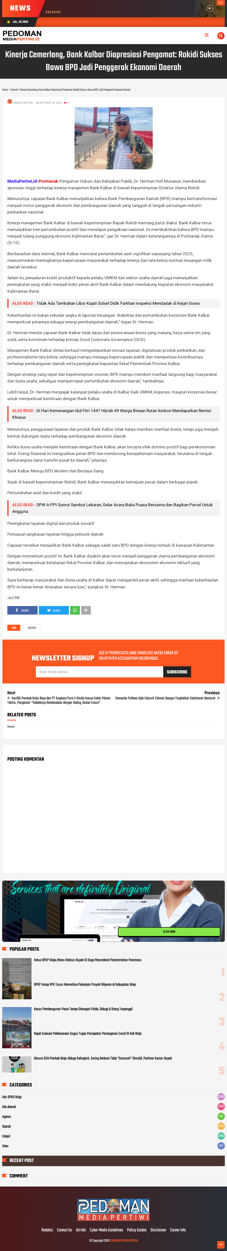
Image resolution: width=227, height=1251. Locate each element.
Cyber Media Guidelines (106, 1230)
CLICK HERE (169, 931)
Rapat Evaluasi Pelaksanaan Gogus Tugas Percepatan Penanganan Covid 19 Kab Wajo (88, 1034)
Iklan (5, 1146)
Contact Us (64, 1230)
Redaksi (47, 1230)
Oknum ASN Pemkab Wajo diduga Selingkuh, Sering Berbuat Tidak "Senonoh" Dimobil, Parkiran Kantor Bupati (103, 1058)
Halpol (6, 1136)
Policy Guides (137, 1230)
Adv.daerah (9, 1107)
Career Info (178, 1230)
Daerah (32, 628)
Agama (6, 1117)
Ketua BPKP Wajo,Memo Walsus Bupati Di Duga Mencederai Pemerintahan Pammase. (88, 960)
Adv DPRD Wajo (12, 1097)
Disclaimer (158, 1230)
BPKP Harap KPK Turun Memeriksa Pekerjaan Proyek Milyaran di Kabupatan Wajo (85, 985)
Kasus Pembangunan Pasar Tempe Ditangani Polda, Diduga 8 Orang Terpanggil (83, 1009)
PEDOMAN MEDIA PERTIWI (124, 1241)
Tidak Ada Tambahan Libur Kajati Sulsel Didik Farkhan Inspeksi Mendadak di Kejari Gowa (118, 303)
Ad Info (81, 1230)
